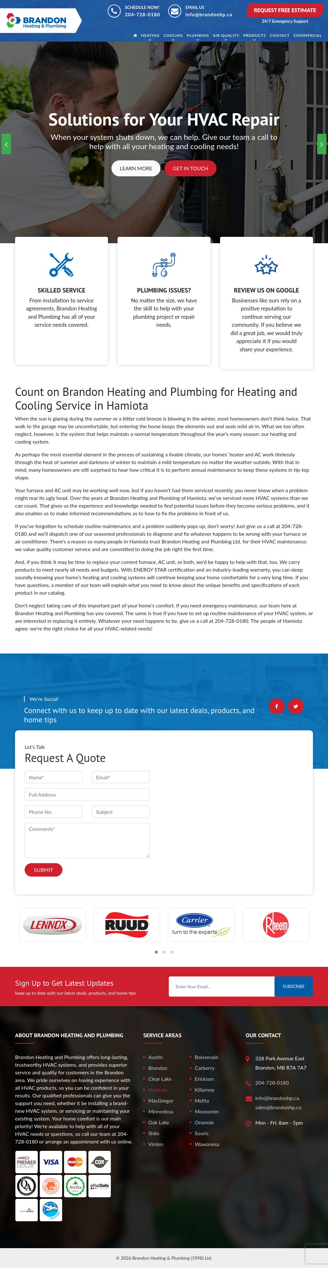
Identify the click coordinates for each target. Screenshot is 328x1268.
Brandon (158, 1068)
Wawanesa (207, 1144)
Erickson (204, 1079)
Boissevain (206, 1057)
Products (254, 35)
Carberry (205, 1068)
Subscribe (294, 986)
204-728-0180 (142, 14)
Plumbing (198, 35)
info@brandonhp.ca (209, 14)
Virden (155, 1144)
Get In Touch (191, 168)
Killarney (204, 1090)
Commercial (307, 35)
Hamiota (158, 1090)
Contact (280, 35)
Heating (150, 35)
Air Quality (226, 35)
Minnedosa (160, 1111)
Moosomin (207, 1111)
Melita (202, 1100)
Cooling (173, 35)
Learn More (136, 168)
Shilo (153, 1133)
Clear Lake (160, 1079)
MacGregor (161, 1100)
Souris (202, 1133)
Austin (155, 1057)
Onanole (204, 1122)
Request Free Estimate (285, 10)
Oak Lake (158, 1122)
